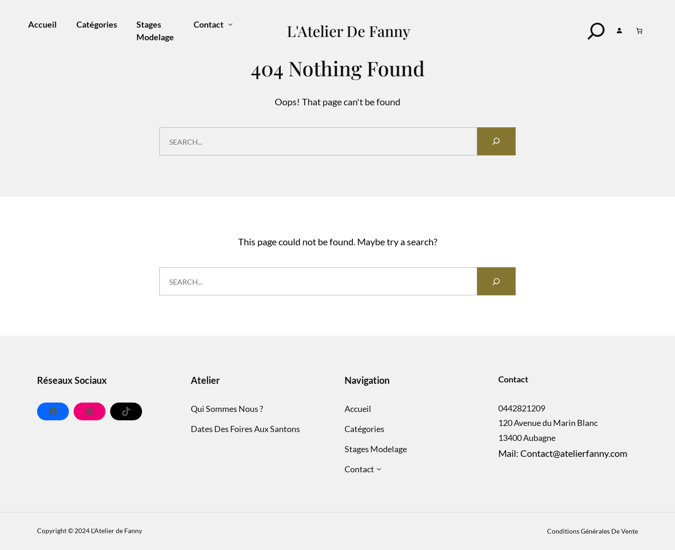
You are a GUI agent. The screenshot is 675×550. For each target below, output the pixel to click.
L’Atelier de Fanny (116, 531)
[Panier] (640, 31)
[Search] (596, 30)
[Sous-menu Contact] (230, 24)
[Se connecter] (620, 31)
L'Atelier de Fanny (348, 31)
